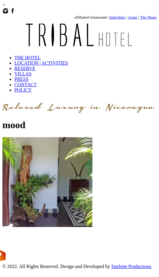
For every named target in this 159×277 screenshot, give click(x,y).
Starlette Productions (131, 266)
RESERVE (24, 68)
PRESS (21, 79)
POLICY (23, 90)
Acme (132, 17)
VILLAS (23, 73)
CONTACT (25, 84)
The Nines (148, 17)
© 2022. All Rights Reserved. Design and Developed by (56, 266)
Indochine (117, 17)
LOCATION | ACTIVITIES (41, 63)
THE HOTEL (27, 57)
